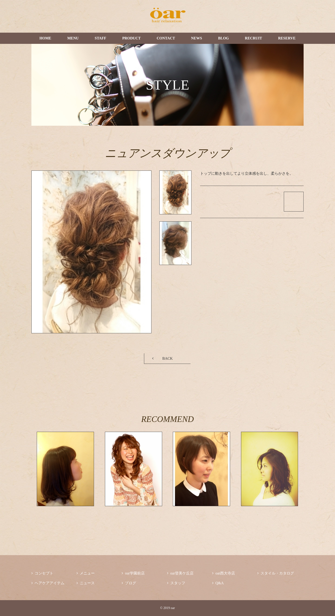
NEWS (196, 38)
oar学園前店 (133, 573)
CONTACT (166, 38)
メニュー (86, 573)
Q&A (218, 583)
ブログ (129, 583)
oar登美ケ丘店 (180, 573)
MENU (73, 38)
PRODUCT (131, 38)
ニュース (86, 583)
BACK (167, 358)
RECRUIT (253, 38)
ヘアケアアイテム (47, 583)
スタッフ (176, 583)
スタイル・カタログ (275, 573)
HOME (45, 38)
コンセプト (42, 573)
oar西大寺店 (223, 573)
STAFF (100, 38)
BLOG (223, 38)
